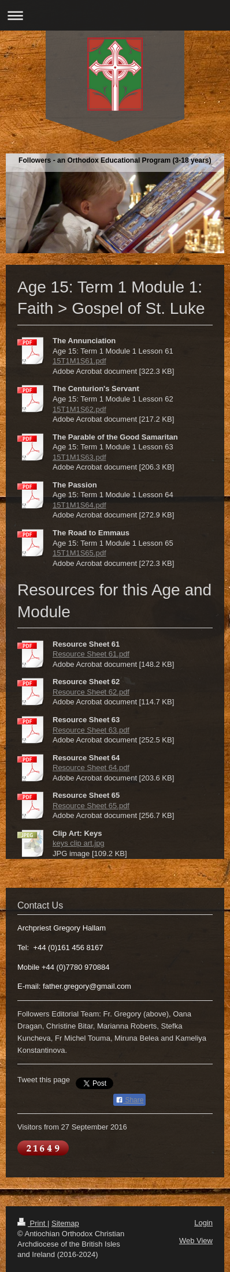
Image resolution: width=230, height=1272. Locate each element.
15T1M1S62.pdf (79, 409)
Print (32, 1223)
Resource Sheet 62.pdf (91, 692)
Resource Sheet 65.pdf (91, 805)
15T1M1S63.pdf (79, 457)
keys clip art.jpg (79, 843)
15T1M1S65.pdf (79, 553)
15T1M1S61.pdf (79, 361)
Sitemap (65, 1223)
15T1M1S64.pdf (79, 505)
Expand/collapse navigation (115, 15)
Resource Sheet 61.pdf (91, 654)
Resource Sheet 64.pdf (91, 767)
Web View (196, 1240)
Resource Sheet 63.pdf (91, 730)
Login (203, 1222)
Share (129, 1100)
